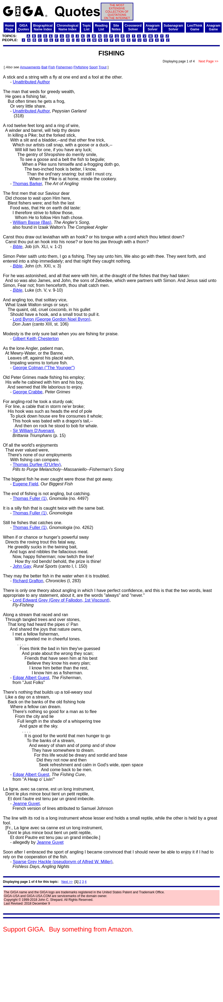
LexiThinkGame (194, 27)
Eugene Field (25, 484)
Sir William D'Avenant (33, 430)
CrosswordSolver (133, 27)
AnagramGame (213, 27)
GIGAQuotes (23, 27)
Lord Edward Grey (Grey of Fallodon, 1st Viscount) (61, 600)
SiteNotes (116, 27)
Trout (103, 67)
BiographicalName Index (43, 27)
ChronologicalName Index (67, 27)
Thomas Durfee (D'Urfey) (37, 464)
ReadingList (101, 27)
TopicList (86, 27)
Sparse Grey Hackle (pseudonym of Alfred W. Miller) (62, 861)
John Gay (22, 566)
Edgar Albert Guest (31, 677)
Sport (93, 67)
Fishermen (64, 67)
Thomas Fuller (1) (30, 498)
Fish (51, 67)
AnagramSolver (153, 27)
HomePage (9, 27)
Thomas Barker (27, 183)
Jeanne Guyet (26, 803)
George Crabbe (27, 392)
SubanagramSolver (173, 27)
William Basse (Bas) (32, 222)
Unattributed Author (31, 82)
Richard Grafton (28, 580)
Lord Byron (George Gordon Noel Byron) (51, 319)
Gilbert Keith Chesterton (36, 338)
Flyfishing (81, 67)
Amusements (30, 67)
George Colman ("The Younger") (44, 367)
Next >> (67, 882)
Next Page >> (208, 61)
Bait (44, 67)
